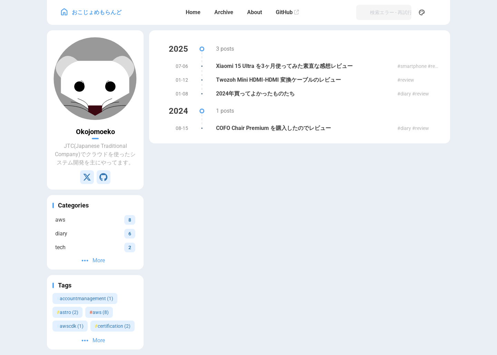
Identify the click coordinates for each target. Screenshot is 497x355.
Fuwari (321, 181)
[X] (87, 177)
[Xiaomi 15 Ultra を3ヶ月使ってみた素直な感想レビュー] (299, 66)
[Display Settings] (421, 12)
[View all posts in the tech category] (95, 247)
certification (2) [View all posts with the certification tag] (112, 326)
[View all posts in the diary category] (95, 233)
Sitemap (352, 175)
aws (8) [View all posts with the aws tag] (99, 312)
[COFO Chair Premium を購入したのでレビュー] (299, 128)
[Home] (193, 12)
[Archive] (223, 12)
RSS (334, 175)
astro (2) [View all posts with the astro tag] (67, 312)
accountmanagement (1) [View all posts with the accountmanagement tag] (85, 298)
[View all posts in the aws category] (95, 219)
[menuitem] (437, 12)
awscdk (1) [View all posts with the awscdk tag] (70, 326)
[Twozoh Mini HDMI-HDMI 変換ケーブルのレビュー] (299, 80)
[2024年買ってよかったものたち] (299, 94)
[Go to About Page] (95, 78)
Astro (303, 181)
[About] (254, 12)
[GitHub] (287, 12)
